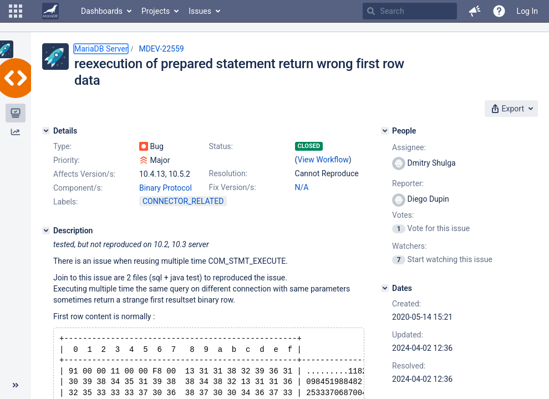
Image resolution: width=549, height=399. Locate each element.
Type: (62, 146)
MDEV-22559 (161, 48)
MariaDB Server (101, 48)
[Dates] (385, 288)
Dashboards (102, 11)
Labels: (65, 201)
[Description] (46, 230)
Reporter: (408, 183)
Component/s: (78, 187)
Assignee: (409, 147)
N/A (302, 187)
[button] (16, 11)
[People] (385, 131)
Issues (200, 11)
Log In (527, 11)
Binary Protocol (165, 187)
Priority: (66, 160)
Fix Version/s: (232, 187)
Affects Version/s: (84, 174)
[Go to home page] (50, 11)
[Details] (46, 131)
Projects (155, 11)
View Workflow (323, 159)
